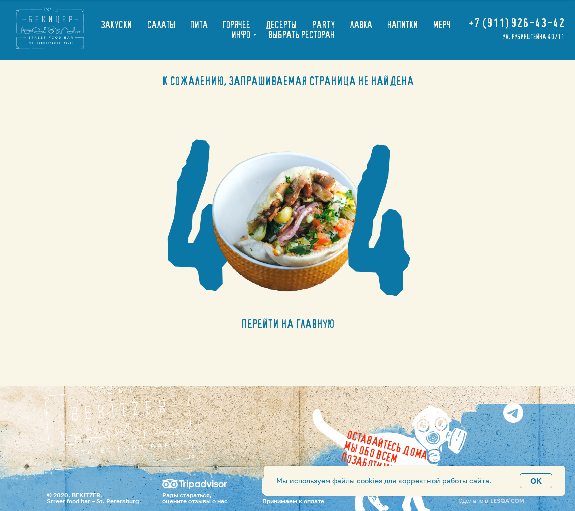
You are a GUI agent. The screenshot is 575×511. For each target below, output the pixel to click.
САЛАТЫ (161, 25)
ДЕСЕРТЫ (281, 25)
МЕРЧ (442, 25)
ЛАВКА (361, 25)
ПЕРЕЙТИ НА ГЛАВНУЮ (287, 325)
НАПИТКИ (402, 25)
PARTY (323, 25)
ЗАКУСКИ (116, 25)
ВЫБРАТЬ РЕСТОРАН (301, 35)
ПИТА (199, 25)
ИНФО (241, 35)
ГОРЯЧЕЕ (236, 25)
